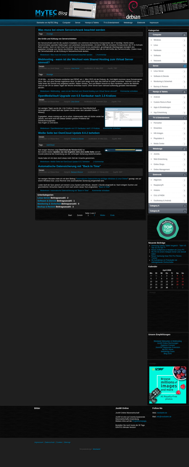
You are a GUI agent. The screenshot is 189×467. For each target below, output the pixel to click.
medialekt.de (162, 413)
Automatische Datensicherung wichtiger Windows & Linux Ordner (102, 179)
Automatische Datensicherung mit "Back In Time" (69, 166)
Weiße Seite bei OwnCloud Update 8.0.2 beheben (69, 132)
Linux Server (75, 68)
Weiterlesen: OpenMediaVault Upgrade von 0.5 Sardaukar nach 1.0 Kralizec (70, 128)
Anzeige (50, 34)
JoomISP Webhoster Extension (167, 347)
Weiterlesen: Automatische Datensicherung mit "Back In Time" (64, 191)
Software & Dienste (77, 139)
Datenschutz (50, 442)
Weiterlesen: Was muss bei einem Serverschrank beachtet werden (66, 55)
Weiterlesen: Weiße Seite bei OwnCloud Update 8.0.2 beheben (65, 162)
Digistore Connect (168, 345)
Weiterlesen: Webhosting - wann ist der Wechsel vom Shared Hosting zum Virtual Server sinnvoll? (78, 91)
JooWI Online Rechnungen (167, 343)
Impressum (39, 442)
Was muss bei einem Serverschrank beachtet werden (71, 29)
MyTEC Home (167, 349)
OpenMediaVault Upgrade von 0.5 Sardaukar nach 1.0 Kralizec (77, 95)
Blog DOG (168, 354)
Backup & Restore (77, 172)
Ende (112, 215)
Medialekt (96, 449)
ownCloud (50, 145)
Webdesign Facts (168, 351)
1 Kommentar (101, 55)
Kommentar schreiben (129, 91)
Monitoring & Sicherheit (49, 204)
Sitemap (67, 442)
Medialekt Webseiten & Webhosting (168, 341)
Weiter (102, 215)
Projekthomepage (139, 421)
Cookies (59, 442)
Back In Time (104, 187)
